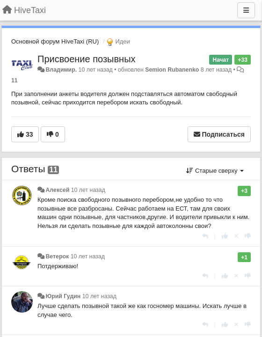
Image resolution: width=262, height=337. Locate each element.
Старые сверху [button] (215, 170)
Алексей (57, 190)
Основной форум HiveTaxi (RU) (55, 41)
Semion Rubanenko (172, 69)
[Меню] (246, 10)
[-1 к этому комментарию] (248, 236)
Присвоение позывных (86, 59)
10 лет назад (88, 190)
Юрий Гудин (62, 296)
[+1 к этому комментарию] (225, 236)
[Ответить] (205, 236)
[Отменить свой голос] (236, 236)
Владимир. (61, 69)
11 (14, 80)
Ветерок (57, 256)
